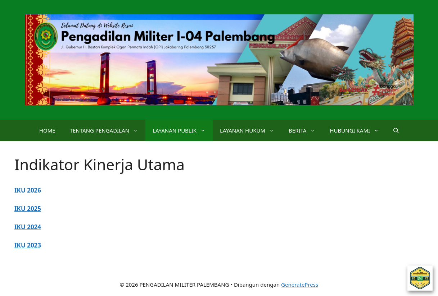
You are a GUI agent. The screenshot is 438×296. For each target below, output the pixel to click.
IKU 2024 (27, 227)
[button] (396, 130)
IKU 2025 (27, 208)
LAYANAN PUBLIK (183, 130)
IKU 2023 (27, 245)
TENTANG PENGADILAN (107, 130)
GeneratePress (299, 284)
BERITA (305, 130)
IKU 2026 (27, 190)
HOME (47, 130)
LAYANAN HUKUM (250, 130)
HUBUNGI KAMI (358, 130)
